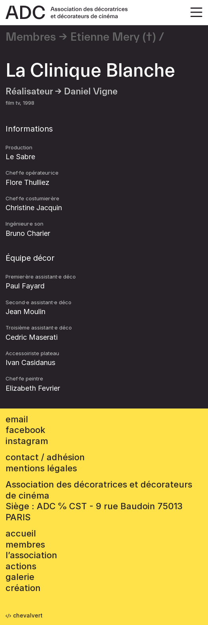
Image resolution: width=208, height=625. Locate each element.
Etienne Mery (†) (113, 37)
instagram (27, 441)
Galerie (20, 577)
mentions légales (41, 468)
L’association (31, 555)
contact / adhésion (45, 457)
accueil (21, 533)
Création (23, 588)
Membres (31, 37)
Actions (21, 566)
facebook (25, 430)
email (17, 419)
